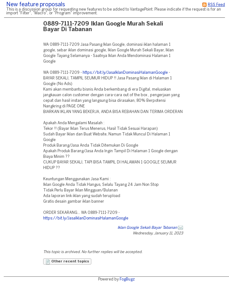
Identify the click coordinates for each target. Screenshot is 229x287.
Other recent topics (67, 261)
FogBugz (127, 279)
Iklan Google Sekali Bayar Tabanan (147, 227)
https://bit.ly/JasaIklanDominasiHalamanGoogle (125, 72)
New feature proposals (35, 4)
